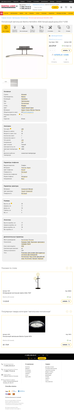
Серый (23, 108)
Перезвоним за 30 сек (38, 4)
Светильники (16, 18)
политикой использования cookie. (14, 404)
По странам (28, 370)
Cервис (47, 364)
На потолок (28, 258)
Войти (71, 1)
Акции (26, 375)
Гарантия (15, 1)
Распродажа (28, 371)
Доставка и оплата (6, 1)
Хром (31, 108)
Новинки (27, 373)
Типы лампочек (49, 381)
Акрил (23, 110)
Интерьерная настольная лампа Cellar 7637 (17, 293)
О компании (29, 364)
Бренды (52, 1)
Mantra (23, 96)
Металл (32, 110)
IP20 (22, 246)
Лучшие (34, 258)
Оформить (42, 358)
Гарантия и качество (50, 370)
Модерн (23, 105)
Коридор (24, 242)
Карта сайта (28, 376)
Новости (47, 378)
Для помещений (32, 255)
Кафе (28, 242)
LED (22, 129)
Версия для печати (56, 36)
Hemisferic (24, 99)
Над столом (32, 256)
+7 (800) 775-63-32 (25, 7)
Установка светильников (51, 368)
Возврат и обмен (49, 371)
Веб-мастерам (48, 373)
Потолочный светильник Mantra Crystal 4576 (17, 336)
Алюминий (24, 189)
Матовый (24, 172)
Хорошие (40, 258)
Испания (23, 94)
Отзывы (29, 1)
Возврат (23, 1)
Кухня (29, 244)
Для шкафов (31, 253)
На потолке (24, 240)
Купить (66, 50)
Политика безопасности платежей (13, 397)
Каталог (1, 13)
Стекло (28, 110)
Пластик (37, 110)
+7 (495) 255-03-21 (25, 8)
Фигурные (24, 176)
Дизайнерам (44, 1)
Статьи (47, 380)
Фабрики (27, 368)
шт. (30, 358)
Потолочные (24, 18)
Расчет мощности (28, 112)
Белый (28, 108)
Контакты (59, 1)
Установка (36, 1)
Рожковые (24, 253)
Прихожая (34, 242)
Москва (28, 5)
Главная (3, 18)
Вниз (22, 179)
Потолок (31, 240)
